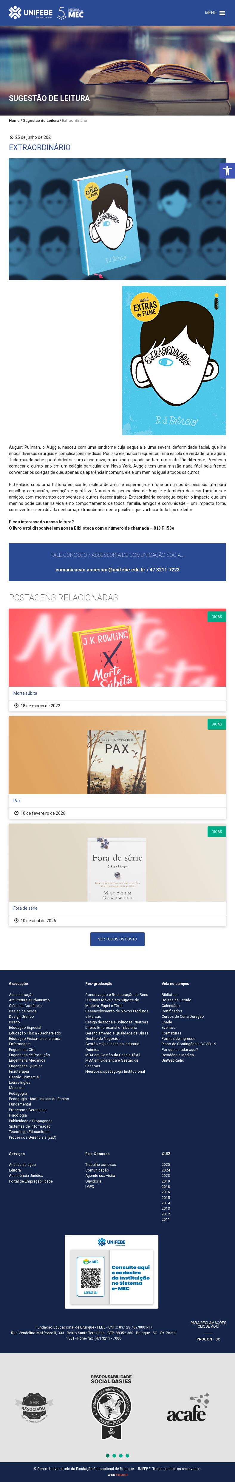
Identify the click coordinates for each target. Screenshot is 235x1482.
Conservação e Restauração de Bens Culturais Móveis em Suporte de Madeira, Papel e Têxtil (116, 1000)
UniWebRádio (173, 1060)
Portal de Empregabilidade (31, 1181)
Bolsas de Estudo (176, 1000)
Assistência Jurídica (26, 1176)
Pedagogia (18, 1093)
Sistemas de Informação (30, 1126)
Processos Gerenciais (28, 1110)
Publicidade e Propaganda (30, 1121)
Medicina (16, 1088)
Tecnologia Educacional (29, 1132)
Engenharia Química (26, 1066)
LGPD (89, 1187)
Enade (167, 1022)
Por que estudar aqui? (180, 1050)
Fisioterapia (19, 1071)
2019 (166, 1181)
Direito (14, 1022)
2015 (166, 1198)
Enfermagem (20, 1044)
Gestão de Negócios (102, 1039)
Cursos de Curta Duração (183, 1016)
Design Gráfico (21, 1016)
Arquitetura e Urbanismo (29, 1000)
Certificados (172, 1011)
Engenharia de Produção (29, 1055)
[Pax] (117, 767)
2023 (166, 1176)
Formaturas (171, 1033)
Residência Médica (178, 1055)
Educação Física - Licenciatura (34, 1039)
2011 (166, 1219)
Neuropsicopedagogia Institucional (115, 1071)
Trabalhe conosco (100, 1165)
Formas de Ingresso (179, 1039)
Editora (15, 1170)
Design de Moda (22, 1011)
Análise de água (22, 1165)
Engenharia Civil (22, 1050)
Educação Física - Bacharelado (35, 1033)
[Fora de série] (117, 874)
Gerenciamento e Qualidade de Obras (117, 1033)
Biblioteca (170, 995)
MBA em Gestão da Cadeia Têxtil (112, 1055)
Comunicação (97, 1170)
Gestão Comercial (24, 1077)
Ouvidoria (93, 1181)
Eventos (168, 1028)
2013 (166, 1208)
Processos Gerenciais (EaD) (32, 1137)
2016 (166, 1192)
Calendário (171, 1006)
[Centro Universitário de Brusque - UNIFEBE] (46, 12)
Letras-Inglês (19, 1082)
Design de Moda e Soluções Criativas (116, 1022)
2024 (166, 1170)
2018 (166, 1187)
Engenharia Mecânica (27, 1060)
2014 (166, 1203)
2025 (166, 1165)
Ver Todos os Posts (117, 939)
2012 (166, 1214)
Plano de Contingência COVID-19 (189, 1044)
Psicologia (18, 1115)
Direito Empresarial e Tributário (111, 1028)
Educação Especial (25, 1028)
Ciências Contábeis (25, 1006)
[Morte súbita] (117, 659)
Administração (21, 995)
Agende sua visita (100, 1176)
